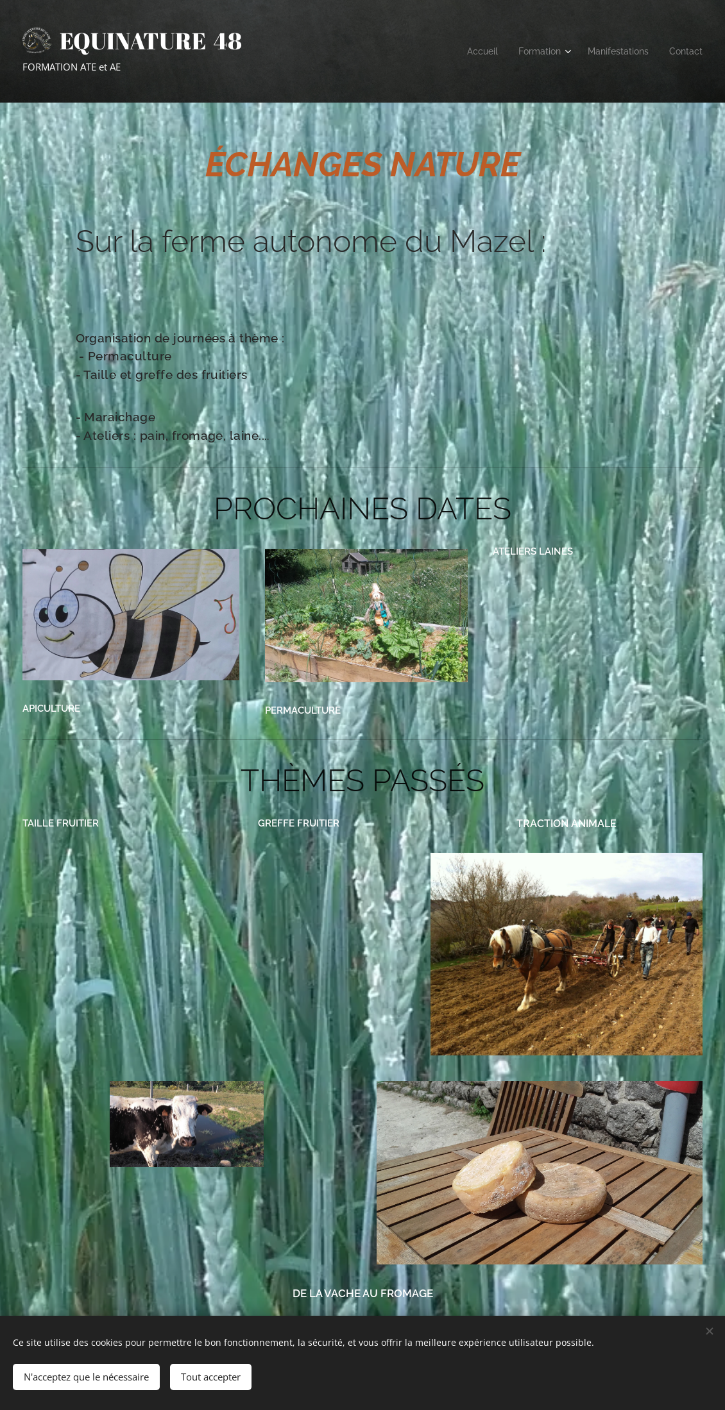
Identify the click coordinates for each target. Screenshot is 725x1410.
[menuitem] (471, 51)
